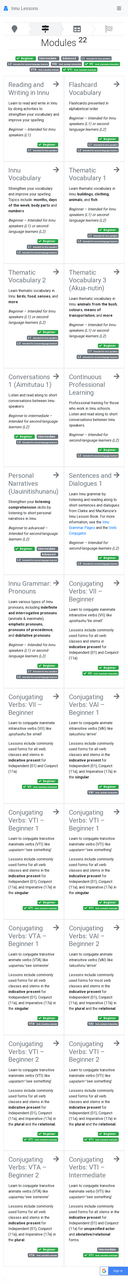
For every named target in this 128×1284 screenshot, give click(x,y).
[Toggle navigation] (119, 8)
